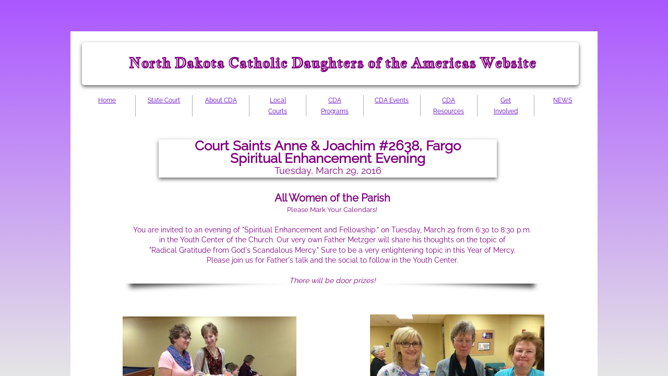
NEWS (562, 100)
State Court (164, 100)
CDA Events (392, 100)
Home (107, 100)
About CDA (221, 100)
